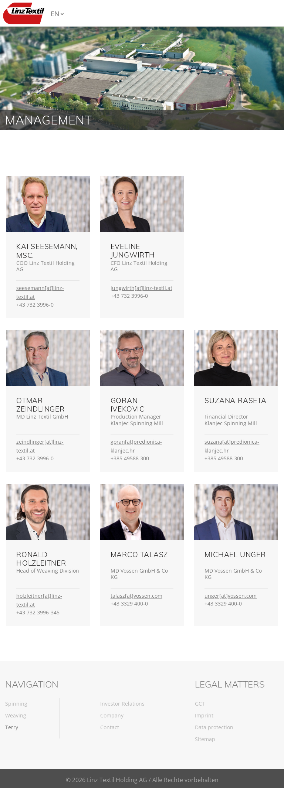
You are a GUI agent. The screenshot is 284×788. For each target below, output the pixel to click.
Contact (109, 727)
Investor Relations (122, 703)
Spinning (16, 703)
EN (55, 13)
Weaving (15, 715)
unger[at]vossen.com (230, 595)
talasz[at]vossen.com (136, 595)
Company (112, 715)
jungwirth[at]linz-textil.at (141, 287)
